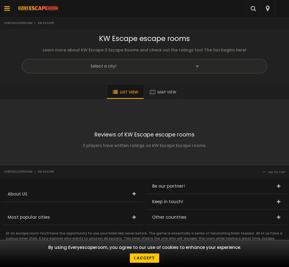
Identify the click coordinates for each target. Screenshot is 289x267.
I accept (144, 258)
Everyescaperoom (18, 23)
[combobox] (267, 8)
